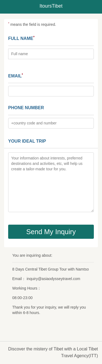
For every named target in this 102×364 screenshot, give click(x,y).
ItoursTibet (50, 6)
